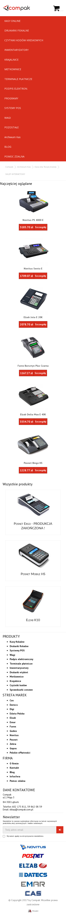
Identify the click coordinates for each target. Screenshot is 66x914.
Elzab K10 (33, 620)
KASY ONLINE (12, 21)
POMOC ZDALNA (14, 156)
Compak (9, 166)
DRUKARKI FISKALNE (16, 30)
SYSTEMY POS (12, 108)
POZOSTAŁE (11, 127)
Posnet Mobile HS (33, 574)
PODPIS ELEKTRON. (16, 88)
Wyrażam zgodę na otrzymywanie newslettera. (25, 836)
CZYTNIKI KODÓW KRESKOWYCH (23, 40)
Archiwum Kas (12, 137)
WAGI (7, 117)
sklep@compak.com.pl (21, 809)
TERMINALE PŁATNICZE (18, 79)
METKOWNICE (12, 69)
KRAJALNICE (11, 59)
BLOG (7, 146)
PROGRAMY (11, 98)
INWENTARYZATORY (16, 50)
